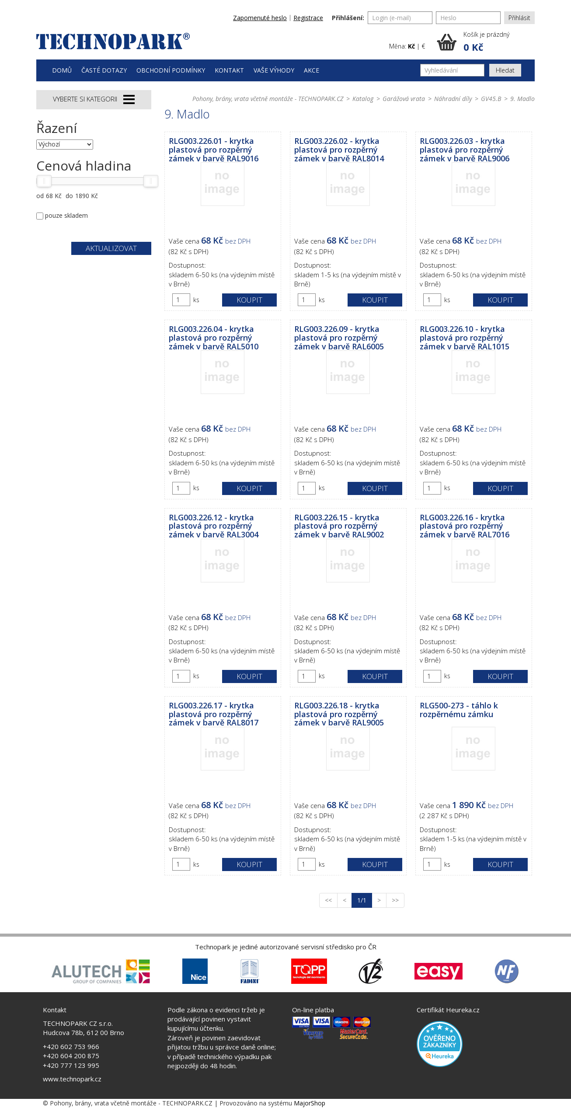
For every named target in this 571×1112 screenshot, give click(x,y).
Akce (311, 70)
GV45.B (491, 98)
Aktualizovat (111, 248)
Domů (62, 70)
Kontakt (229, 70)
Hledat (505, 70)
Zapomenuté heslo (260, 18)
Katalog (362, 98)
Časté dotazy (104, 70)
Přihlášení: (348, 18)
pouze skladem (66, 215)
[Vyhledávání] (452, 70)
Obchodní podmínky (170, 70)
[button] (486, 42)
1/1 (364, 900)
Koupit (249, 300)
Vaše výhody (274, 70)
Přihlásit (519, 18)
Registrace (308, 18)
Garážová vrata (404, 98)
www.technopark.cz (72, 1078)
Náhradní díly (453, 98)
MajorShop (309, 1103)
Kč (411, 46)
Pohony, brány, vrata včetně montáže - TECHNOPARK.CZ (267, 98)
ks (196, 300)
